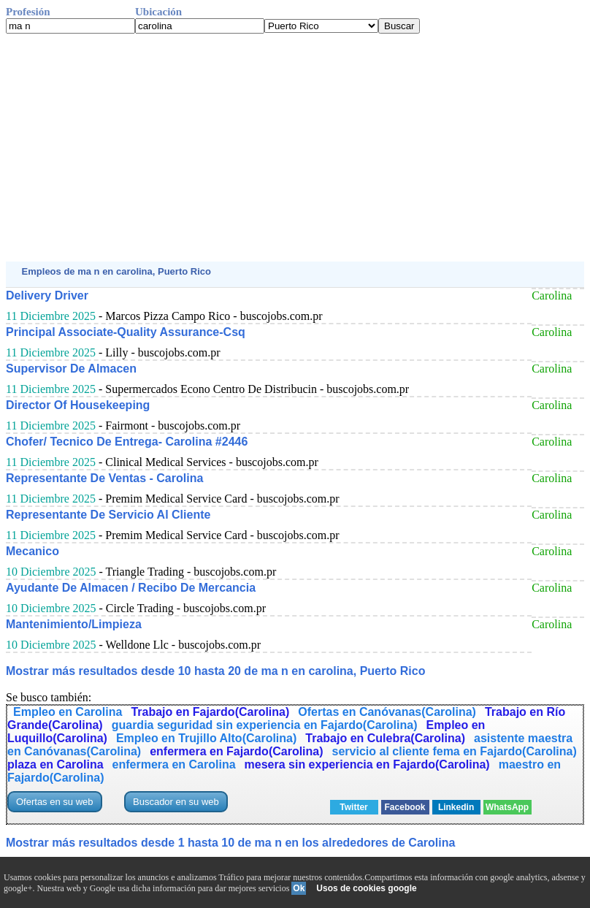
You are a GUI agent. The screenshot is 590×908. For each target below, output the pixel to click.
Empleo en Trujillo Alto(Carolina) (206, 738)
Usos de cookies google (366, 888)
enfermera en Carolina (174, 764)
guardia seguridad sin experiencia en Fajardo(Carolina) (265, 725)
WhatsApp (507, 807)
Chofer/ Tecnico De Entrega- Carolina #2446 (127, 441)
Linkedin (456, 807)
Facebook (405, 807)
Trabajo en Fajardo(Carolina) (210, 712)
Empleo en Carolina (67, 712)
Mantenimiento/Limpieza (74, 624)
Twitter (353, 807)
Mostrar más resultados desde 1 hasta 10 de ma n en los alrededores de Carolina (230, 842)
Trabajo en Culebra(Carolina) (385, 738)
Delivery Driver (47, 295)
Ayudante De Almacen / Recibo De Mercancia (131, 587)
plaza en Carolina (55, 764)
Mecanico (32, 551)
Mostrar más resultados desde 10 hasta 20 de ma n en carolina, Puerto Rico (215, 671)
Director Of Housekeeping (78, 405)
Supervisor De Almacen (71, 368)
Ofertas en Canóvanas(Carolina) (387, 712)
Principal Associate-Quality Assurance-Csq (125, 332)
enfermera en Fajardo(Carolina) (236, 751)
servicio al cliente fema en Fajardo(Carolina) (454, 751)
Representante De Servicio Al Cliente (108, 514)
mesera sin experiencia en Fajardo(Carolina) (367, 764)
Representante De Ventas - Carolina (104, 478)
